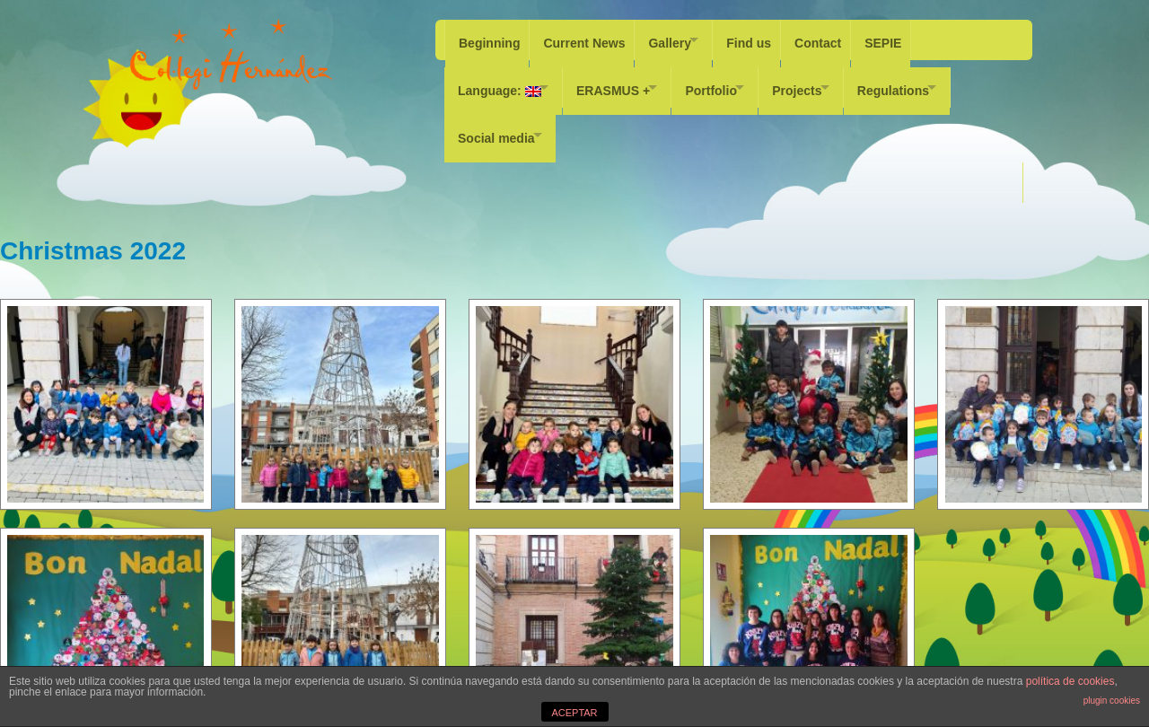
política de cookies (1070, 681)
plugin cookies (1111, 700)
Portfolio (732, 80)
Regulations (935, 80)
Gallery (678, 39)
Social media (496, 120)
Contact (842, 39)
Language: (499, 80)
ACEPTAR (574, 712)
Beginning (489, 39)
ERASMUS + (624, 80)
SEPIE (911, 39)
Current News (588, 39)
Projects (828, 80)
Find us (768, 39)
